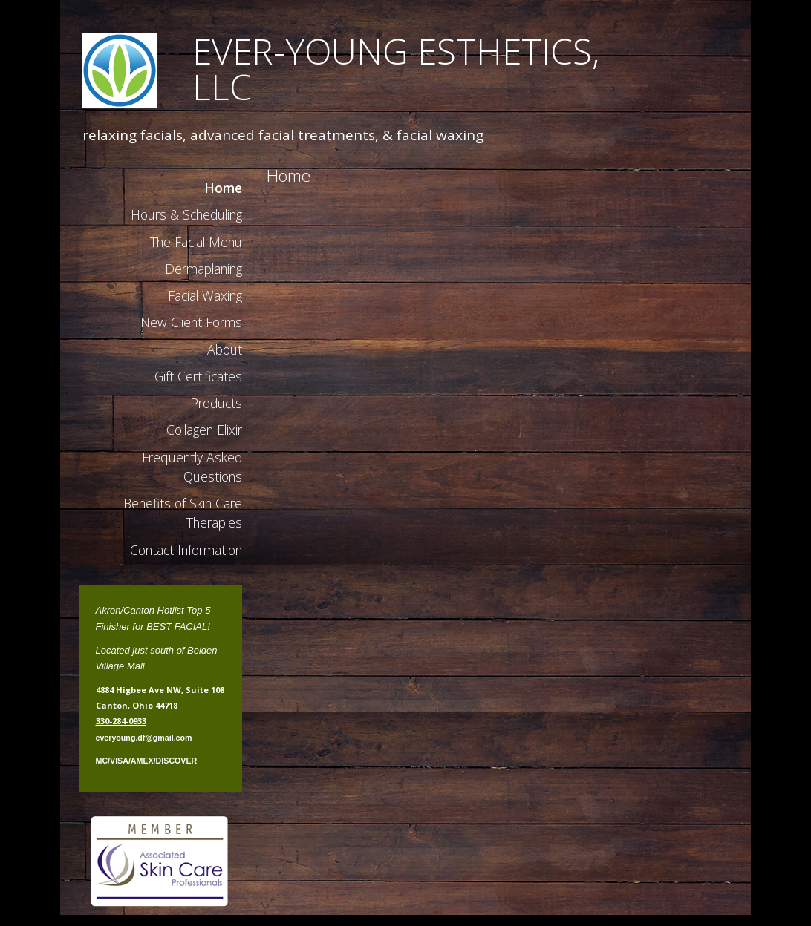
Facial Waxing (205, 295)
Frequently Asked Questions (192, 466)
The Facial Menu (196, 242)
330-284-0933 (121, 720)
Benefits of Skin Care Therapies (182, 512)
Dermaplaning (203, 269)
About (224, 349)
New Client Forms (191, 322)
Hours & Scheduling (186, 214)
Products (216, 403)
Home (223, 188)
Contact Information (186, 550)
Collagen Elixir (204, 430)
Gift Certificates (198, 376)
